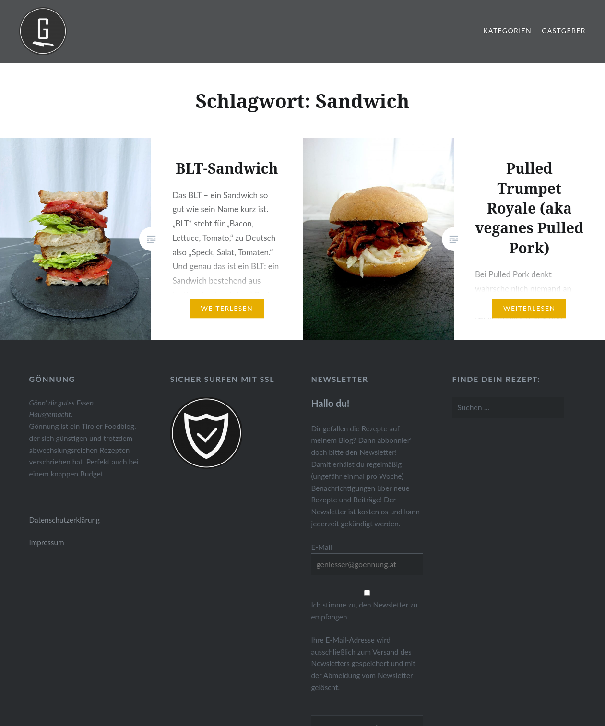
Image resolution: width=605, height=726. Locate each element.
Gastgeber (564, 30)
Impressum (46, 542)
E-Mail (321, 547)
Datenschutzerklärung (64, 519)
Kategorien (507, 30)
